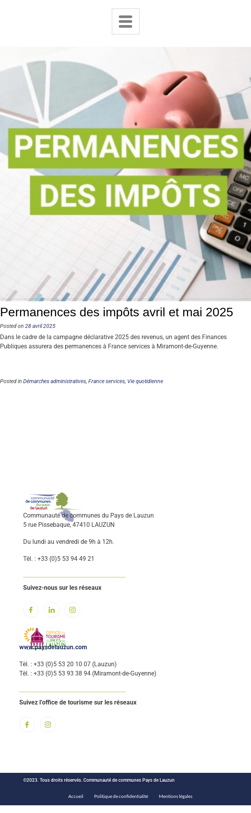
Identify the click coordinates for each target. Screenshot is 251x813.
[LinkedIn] (51, 610)
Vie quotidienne (145, 381)
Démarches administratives (54, 381)
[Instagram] (72, 610)
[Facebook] (31, 610)
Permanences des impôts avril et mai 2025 (116, 312)
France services (106, 381)
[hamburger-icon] (126, 21)
